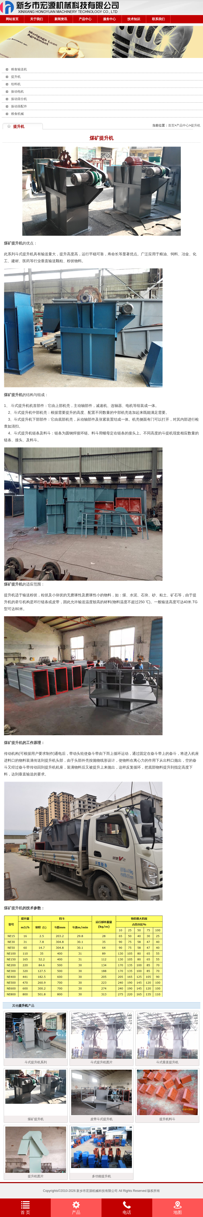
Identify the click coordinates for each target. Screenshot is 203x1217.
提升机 (195, 125)
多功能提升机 (101, 1176)
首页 (171, 125)
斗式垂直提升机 (167, 1062)
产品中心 (85, 19)
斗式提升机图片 (101, 1062)
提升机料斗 (167, 1119)
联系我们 (158, 19)
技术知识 (133, 19)
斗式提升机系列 (36, 1062)
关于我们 (36, 19)
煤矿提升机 (13, 908)
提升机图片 (36, 1176)
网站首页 (12, 19)
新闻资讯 (60, 19)
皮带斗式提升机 (101, 1119)
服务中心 (109, 19)
